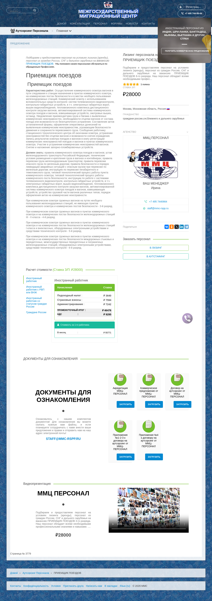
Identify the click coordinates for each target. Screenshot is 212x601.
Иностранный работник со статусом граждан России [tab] (36, 302)
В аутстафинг (156, 256)
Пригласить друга (73, 585)
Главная (64, 30)
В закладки (111, 585)
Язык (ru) (125, 585)
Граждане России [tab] (36, 312)
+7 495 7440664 (158, 201)
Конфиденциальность (36, 585)
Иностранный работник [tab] (34, 279)
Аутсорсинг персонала (32, 30)
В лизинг (156, 247)
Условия (56, 585)
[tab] (156, 172)
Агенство (155, 131)
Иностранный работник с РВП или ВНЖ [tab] (35, 289)
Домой (14, 573)
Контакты (15, 585)
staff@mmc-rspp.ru (157, 208)
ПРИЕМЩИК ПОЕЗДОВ (39, 63)
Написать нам (94, 585)
